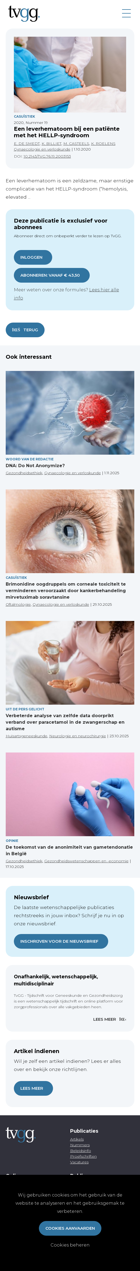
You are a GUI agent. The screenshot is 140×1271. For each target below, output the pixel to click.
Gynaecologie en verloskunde (42, 149)
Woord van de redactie (30, 459)
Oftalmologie (18, 604)
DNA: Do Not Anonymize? (35, 465)
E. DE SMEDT (27, 143)
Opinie (12, 841)
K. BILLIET (51, 143)
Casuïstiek (24, 116)
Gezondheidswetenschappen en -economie (86, 860)
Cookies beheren (70, 1245)
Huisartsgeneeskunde (26, 735)
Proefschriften (83, 1156)
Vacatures (79, 1162)
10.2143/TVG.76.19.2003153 (47, 156)
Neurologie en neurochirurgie (77, 735)
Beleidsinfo (80, 1150)
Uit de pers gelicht (25, 709)
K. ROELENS (103, 143)
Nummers (80, 1144)
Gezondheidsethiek (24, 472)
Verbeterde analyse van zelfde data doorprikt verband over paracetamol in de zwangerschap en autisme (65, 722)
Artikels (77, 1139)
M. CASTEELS (76, 143)
